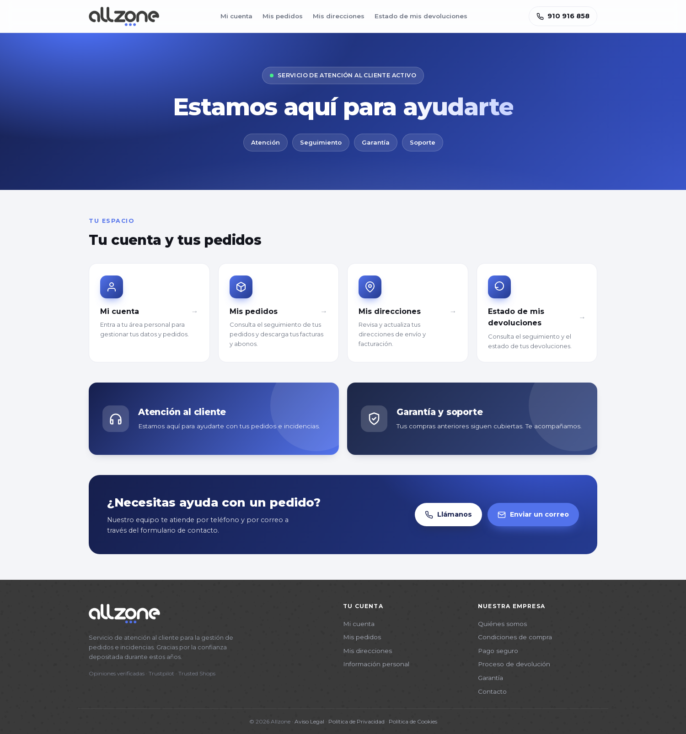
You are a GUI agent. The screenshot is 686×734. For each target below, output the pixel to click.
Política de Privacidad (356, 721)
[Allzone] (124, 16)
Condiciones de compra (515, 637)
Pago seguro (498, 650)
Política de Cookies (413, 721)
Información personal (376, 664)
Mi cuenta (236, 16)
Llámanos (448, 514)
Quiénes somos (502, 623)
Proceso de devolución (514, 664)
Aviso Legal (309, 721)
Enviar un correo (533, 514)
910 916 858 (563, 16)
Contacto (492, 691)
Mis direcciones (338, 16)
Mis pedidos (283, 16)
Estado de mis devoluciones (421, 16)
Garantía (490, 677)
